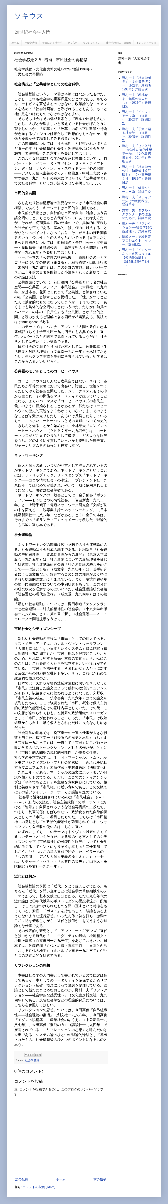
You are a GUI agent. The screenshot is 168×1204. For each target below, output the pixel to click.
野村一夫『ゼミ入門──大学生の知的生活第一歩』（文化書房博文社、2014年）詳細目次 (137, 153)
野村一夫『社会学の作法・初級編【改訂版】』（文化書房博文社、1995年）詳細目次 (136, 174)
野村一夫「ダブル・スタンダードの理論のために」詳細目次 (136, 214)
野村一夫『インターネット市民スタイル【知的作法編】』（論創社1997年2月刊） (136, 257)
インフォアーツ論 (146, 42)
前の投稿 (99, 1179)
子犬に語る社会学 (52, 42)
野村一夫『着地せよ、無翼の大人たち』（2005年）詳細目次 (136, 100)
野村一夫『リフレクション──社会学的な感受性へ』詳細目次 (137, 227)
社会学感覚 (30, 42)
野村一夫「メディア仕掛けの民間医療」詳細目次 (136, 201)
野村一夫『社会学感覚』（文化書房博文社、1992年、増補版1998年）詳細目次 (136, 83)
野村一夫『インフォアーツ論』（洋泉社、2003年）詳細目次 (136, 117)
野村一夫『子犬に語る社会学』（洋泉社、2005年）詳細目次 (136, 134)
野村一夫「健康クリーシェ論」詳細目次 (136, 190)
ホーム (15, 42)
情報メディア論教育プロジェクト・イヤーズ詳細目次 (136, 240)
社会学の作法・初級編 (118, 42)
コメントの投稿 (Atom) (39, 1187)
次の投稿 (21, 1179)
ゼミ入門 (73, 42)
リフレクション (91, 42)
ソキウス (29, 16)
